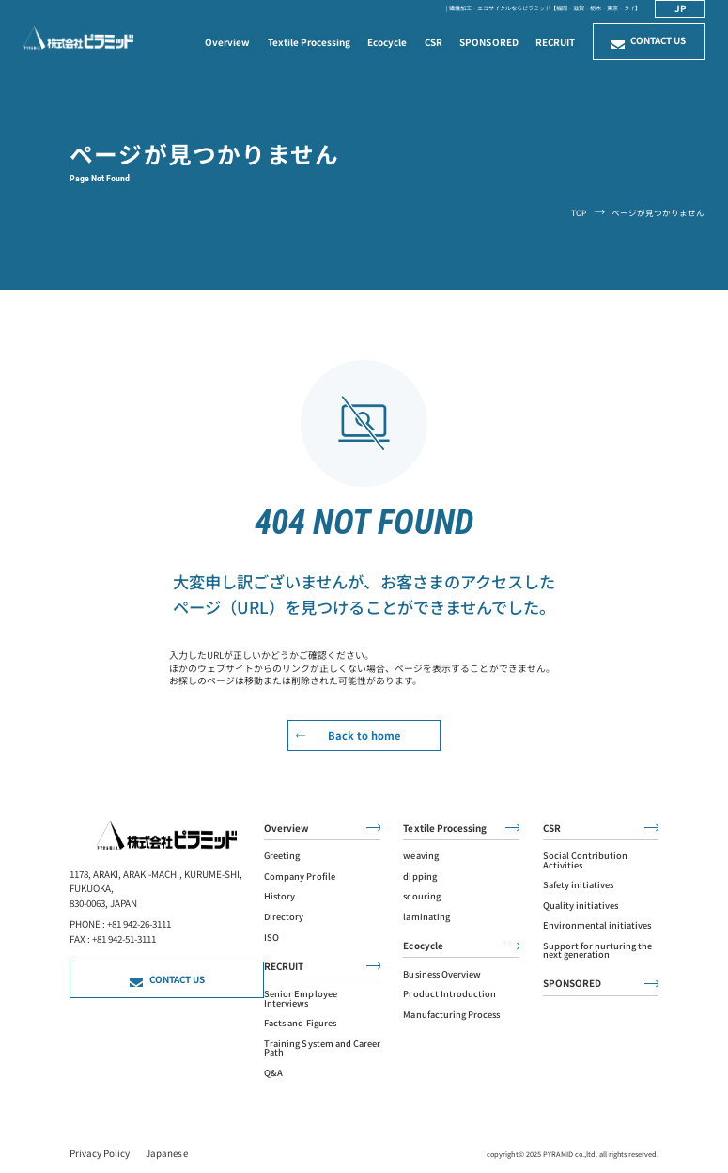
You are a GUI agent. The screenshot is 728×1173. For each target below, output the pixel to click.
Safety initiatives (578, 885)
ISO (271, 937)
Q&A (273, 1073)
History (279, 896)
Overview (227, 42)
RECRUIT (555, 42)
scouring (421, 896)
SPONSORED (488, 42)
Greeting (282, 856)
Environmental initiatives (597, 925)
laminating (426, 917)
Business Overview (441, 974)
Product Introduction (449, 994)
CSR (433, 42)
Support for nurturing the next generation (597, 951)
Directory (283, 917)
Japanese (166, 1153)
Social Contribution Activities (585, 860)
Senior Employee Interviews (300, 999)
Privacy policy (100, 1153)
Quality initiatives (580, 905)
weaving (420, 856)
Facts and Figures (299, 1023)
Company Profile (299, 876)
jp (680, 8)
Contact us (658, 40)
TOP (578, 213)
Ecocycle (387, 42)
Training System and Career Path (321, 1048)
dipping (419, 876)
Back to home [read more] (364, 735)
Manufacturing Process (451, 1014)
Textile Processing (309, 42)
